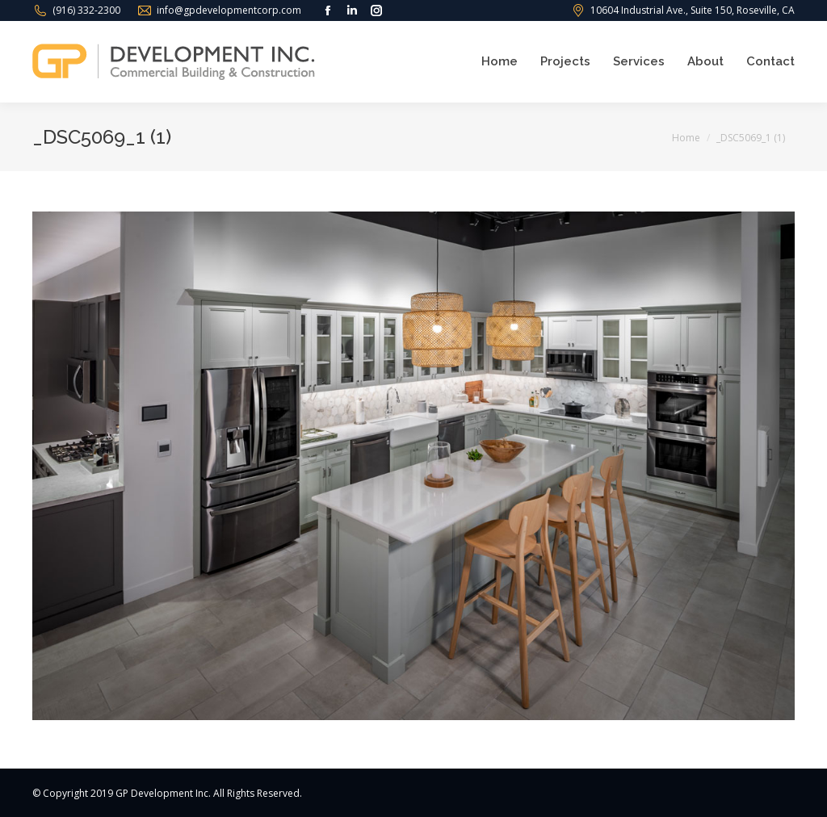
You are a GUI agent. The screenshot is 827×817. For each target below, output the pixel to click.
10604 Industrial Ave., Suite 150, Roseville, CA (692, 10)
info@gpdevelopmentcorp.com (229, 10)
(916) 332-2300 (86, 10)
